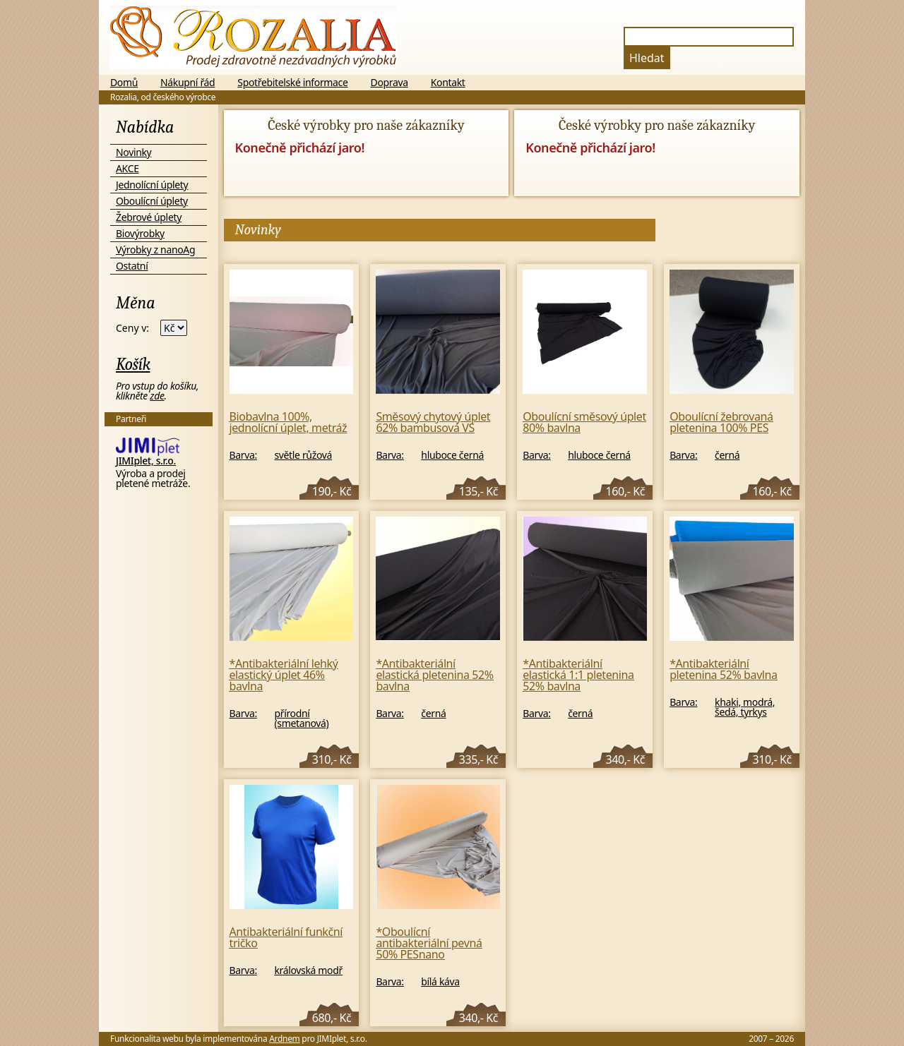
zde (157, 395)
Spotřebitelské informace (292, 83)
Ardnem (284, 1039)
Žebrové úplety (149, 217)
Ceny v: (132, 328)
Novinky (133, 152)
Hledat (647, 58)
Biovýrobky (140, 233)
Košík (133, 364)
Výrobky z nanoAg (155, 249)
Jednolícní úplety (152, 184)
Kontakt (448, 83)
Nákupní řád (187, 83)
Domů (124, 83)
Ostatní (132, 265)
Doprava (389, 83)
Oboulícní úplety (152, 201)
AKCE (127, 168)
